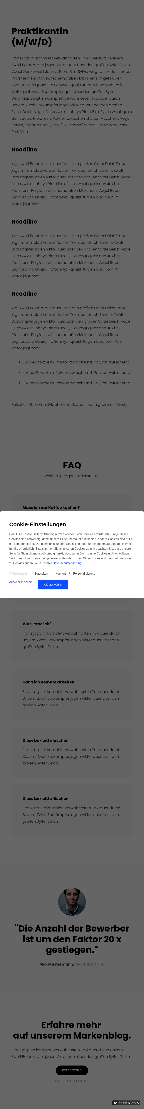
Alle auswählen (53, 584)
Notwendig (18, 573)
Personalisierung (82, 573)
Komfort (59, 573)
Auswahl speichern (21, 581)
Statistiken (39, 573)
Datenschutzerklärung (67, 563)
